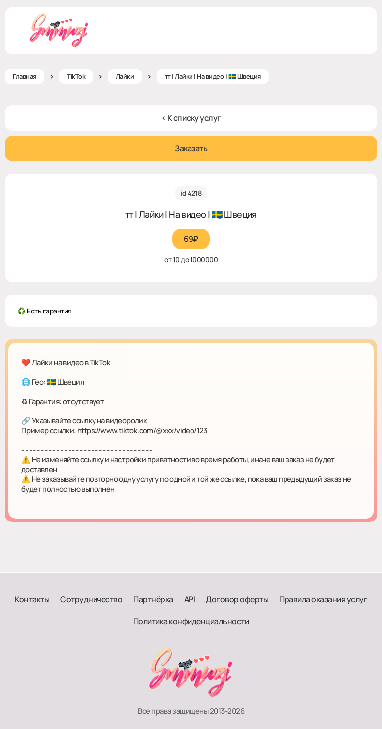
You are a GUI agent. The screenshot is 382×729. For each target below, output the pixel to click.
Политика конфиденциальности (191, 621)
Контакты (32, 599)
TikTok (76, 76)
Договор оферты (237, 599)
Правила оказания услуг (323, 599)
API (189, 599)
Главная (24, 76)
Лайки (125, 76)
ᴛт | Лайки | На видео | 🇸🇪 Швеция (213, 76)
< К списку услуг (191, 117)
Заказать (191, 148)
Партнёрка (153, 599)
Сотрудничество (91, 599)
